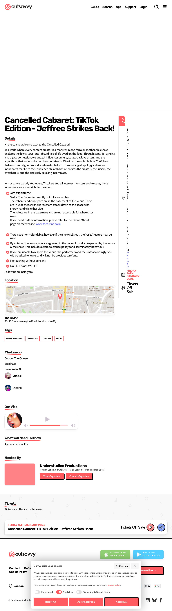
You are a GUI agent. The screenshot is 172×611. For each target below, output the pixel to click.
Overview (122, 566)
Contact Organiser (79, 476)
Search (107, 7)
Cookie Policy (18, 572)
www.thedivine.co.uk (48, 224)
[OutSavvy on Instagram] (147, 600)
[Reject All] (135, 566)
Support (130, 7)
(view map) (152, 132)
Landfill (13, 388)
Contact (14, 568)
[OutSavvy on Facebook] (161, 600)
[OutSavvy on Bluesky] (154, 600)
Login (143, 7)
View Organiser (51, 476)
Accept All (121, 601)
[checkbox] (43, 592)
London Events (14, 338)
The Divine (32, 338)
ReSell (28, 568)
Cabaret (47, 338)
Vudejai (13, 376)
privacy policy (114, 585)
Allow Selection (86, 601)
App (118, 7)
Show (59, 338)
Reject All (50, 601)
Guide (95, 7)
